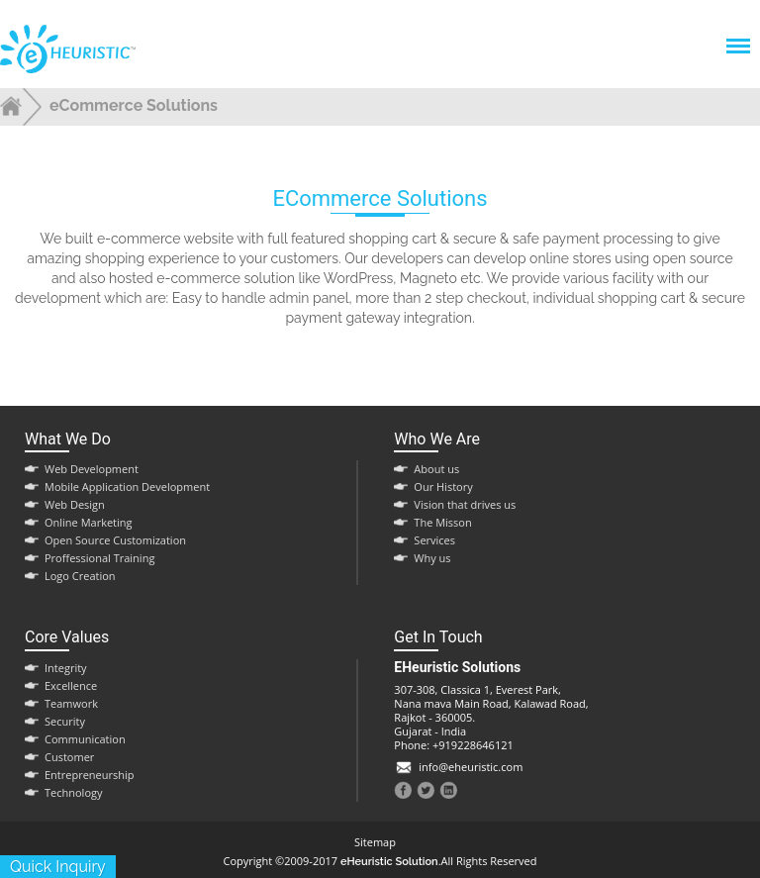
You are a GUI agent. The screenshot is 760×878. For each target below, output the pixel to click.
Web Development (92, 468)
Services (434, 540)
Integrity (66, 667)
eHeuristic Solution (389, 861)
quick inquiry (58, 866)
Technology (74, 792)
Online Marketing (89, 522)
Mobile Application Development (127, 486)
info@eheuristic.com (470, 766)
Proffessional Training (99, 557)
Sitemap (375, 841)
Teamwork (71, 703)
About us (436, 468)
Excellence (71, 685)
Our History (443, 486)
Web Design (75, 504)
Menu (737, 36)
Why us (432, 557)
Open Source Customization (115, 540)
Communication (85, 739)
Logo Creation (80, 575)
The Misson (442, 522)
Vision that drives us (465, 504)
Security (65, 721)
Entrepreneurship (90, 774)
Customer (69, 756)
